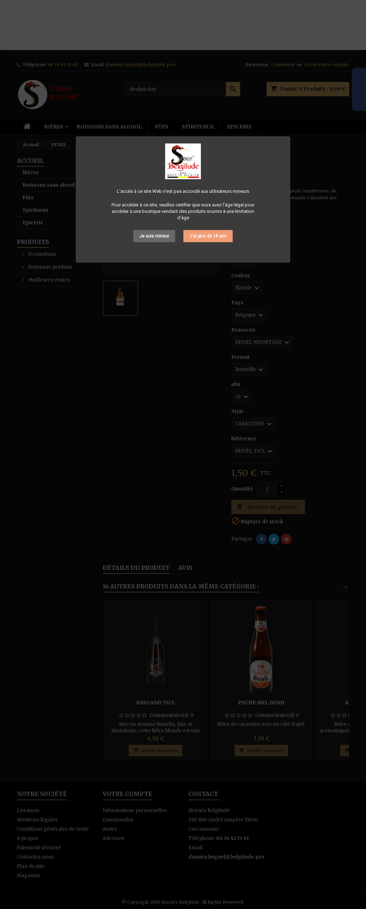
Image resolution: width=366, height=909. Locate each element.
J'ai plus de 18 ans (208, 236)
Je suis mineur (154, 236)
